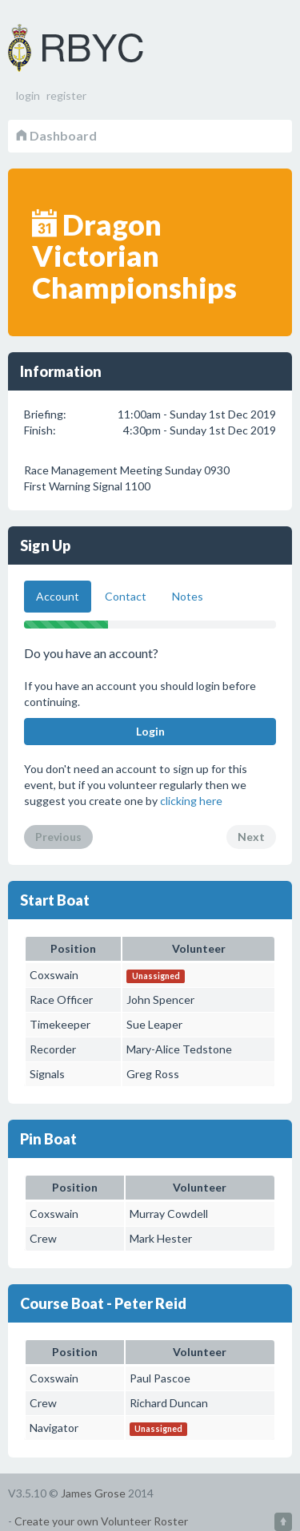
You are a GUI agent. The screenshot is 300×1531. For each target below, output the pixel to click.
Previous (58, 836)
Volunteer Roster (96, 48)
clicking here (191, 800)
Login (150, 731)
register (66, 95)
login (28, 95)
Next (251, 836)
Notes (187, 596)
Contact (125, 596)
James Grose (93, 1493)
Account (57, 596)
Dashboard (56, 135)
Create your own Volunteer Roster (101, 1521)
